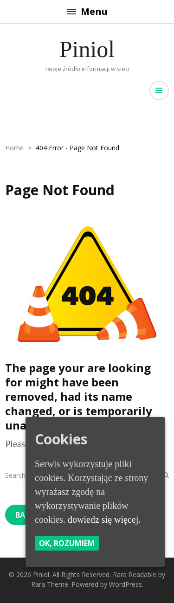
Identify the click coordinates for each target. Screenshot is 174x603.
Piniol (87, 49)
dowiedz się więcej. (104, 519)
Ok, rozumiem (67, 543)
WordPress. (126, 584)
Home (14, 147)
